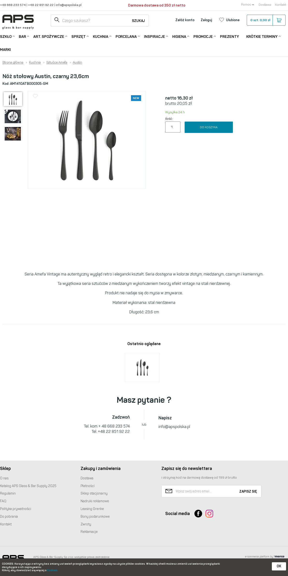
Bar (22, 36)
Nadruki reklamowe (95, 501)
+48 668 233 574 (13, 5)
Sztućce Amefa (56, 62)
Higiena (179, 36)
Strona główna (12, 62)
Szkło (6, 36)
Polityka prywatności (15, 509)
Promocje (203, 36)
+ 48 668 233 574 (114, 426)
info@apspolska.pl (68, 5)
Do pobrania (9, 517)
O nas (4, 478)
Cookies (52, 570)
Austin (77, 62)
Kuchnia (100, 36)
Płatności (88, 486)
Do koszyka (209, 127)
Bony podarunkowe (95, 517)
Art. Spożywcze (48, 36)
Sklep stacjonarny (94, 493)
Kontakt (280, 5)
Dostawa (265, 5)
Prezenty (229, 36)
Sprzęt (78, 36)
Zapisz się (248, 491)
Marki (5, 49)
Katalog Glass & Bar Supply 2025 (28, 486)
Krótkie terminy (262, 36)
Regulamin (8, 493)
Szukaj (138, 21)
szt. (265, 20)
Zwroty (86, 524)
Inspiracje (154, 36)
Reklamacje (89, 532)
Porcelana (126, 36)
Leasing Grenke (92, 509)
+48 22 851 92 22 (41, 5)
